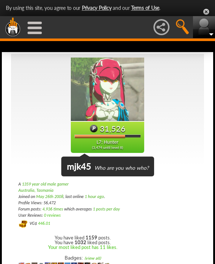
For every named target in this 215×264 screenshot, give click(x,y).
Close (206, 12)
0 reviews (52, 215)
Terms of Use (145, 8)
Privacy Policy (97, 8)
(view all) (92, 258)
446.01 (44, 223)
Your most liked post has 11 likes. (82, 247)
